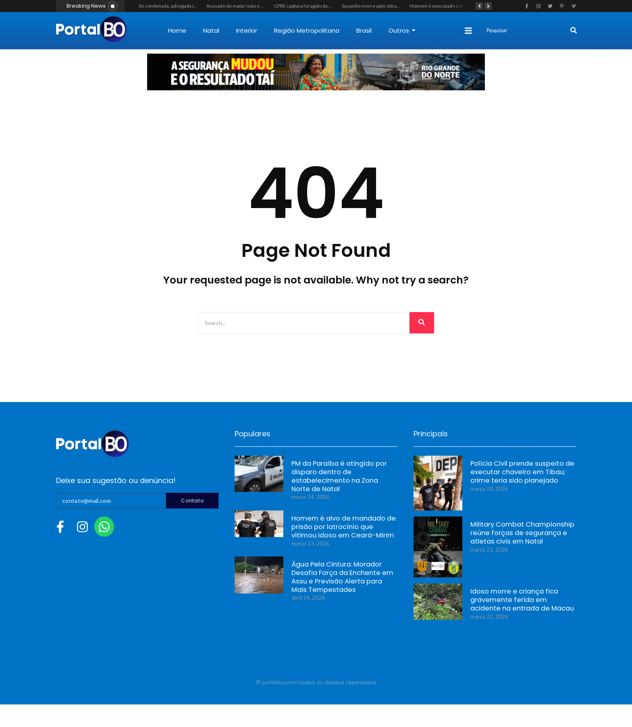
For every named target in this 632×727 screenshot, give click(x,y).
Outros (402, 30)
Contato (192, 500)
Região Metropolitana (306, 30)
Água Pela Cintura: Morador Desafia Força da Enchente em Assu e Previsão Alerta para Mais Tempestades (340, 579)
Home (177, 30)
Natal (211, 30)
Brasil (364, 30)
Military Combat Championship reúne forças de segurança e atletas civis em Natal (516, 534)
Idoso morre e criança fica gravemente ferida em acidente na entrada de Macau (519, 601)
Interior (246, 30)
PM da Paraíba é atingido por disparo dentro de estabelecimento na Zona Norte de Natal (340, 478)
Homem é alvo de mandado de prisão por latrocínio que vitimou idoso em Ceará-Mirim (340, 528)
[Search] (527, 31)
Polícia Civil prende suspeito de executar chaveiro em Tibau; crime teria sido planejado (522, 473)
